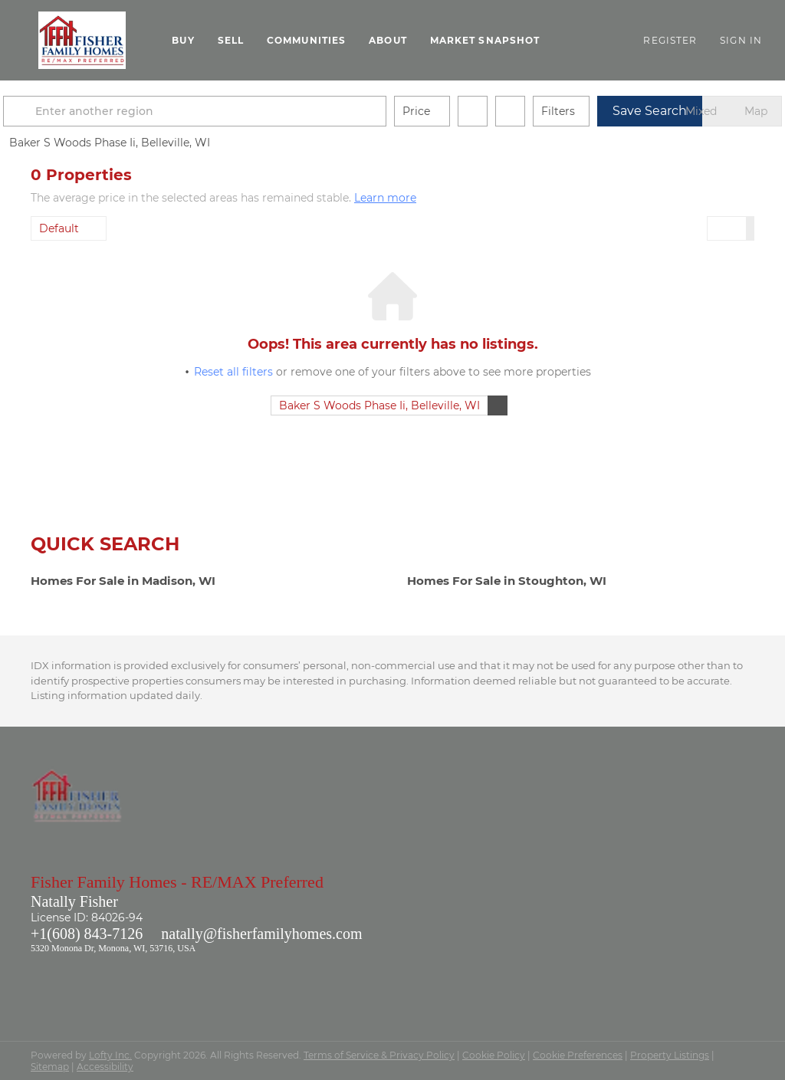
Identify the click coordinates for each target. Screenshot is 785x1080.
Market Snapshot (485, 40)
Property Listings (669, 1055)
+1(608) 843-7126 (87, 933)
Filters (586, 111)
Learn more (385, 198)
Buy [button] (183, 40)
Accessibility (105, 1066)
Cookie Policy (493, 1055)
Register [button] (670, 40)
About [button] (388, 40)
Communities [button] (306, 40)
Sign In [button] (741, 40)
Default (59, 228)
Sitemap (50, 1066)
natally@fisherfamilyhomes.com (261, 933)
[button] (82, 40)
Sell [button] (231, 40)
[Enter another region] (228, 111)
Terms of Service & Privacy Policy (379, 1055)
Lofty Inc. (110, 1055)
